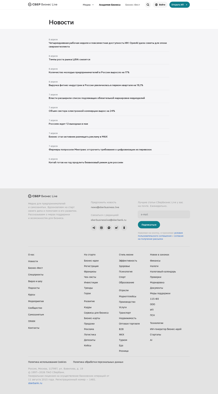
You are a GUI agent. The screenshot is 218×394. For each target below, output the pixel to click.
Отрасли (124, 290)
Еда (121, 345)
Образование (126, 282)
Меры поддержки (160, 293)
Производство (127, 301)
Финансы (155, 260)
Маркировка (157, 282)
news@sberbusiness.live (105, 207)
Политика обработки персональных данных (98, 361)
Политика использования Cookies (47, 361)
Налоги (154, 266)
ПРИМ (31, 321)
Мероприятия (36, 301)
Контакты (33, 327)
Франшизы (90, 271)
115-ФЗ (154, 298)
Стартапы (155, 334)
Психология (125, 271)
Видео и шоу (35, 281)
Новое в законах (159, 254)
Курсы (31, 294)
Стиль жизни (126, 254)
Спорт (122, 276)
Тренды (88, 287)
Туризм (123, 339)
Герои (87, 293)
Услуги (123, 307)
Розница (124, 350)
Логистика (90, 334)
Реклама (89, 329)
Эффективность (128, 260)
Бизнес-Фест (132, 4)
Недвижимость (127, 318)
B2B (121, 329)
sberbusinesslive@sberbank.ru (108, 219)
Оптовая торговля (129, 323)
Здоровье (124, 266)
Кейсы (87, 345)
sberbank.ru (35, 383)
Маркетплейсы (127, 296)
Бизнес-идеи (91, 260)
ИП (152, 309)
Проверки (155, 276)
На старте (90, 254)
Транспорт (125, 312)
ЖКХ (121, 334)
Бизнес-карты (92, 318)
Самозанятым (36, 314)
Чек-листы (90, 276)
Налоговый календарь (163, 271)
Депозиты (89, 339)
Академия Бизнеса (110, 4)
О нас (31, 254)
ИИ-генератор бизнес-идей (165, 329)
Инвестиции (91, 282)
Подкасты (34, 287)
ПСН (152, 315)
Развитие (89, 301)
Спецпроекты (35, 274)
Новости (33, 261)
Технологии (156, 322)
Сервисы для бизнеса (96, 312)
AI (151, 339)
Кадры (88, 307)
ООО (152, 304)
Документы (156, 287)
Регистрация (91, 266)
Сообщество (35, 307)
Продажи (89, 323)
